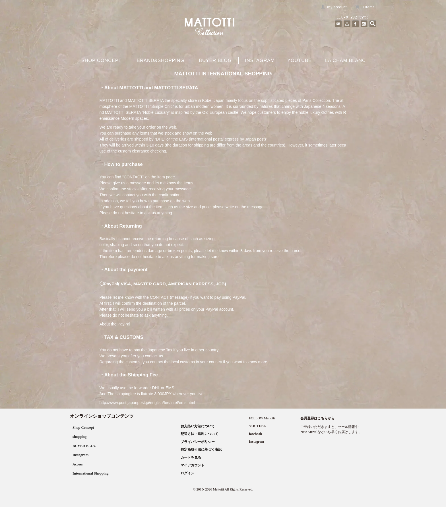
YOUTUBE (299, 60)
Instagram (259, 60)
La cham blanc (345, 60)
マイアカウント (191, 465)
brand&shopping (160, 60)
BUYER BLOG (84, 446)
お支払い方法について (196, 426)
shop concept (101, 60)
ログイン (186, 473)
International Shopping (91, 473)
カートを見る (189, 457)
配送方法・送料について (198, 434)
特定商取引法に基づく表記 (199, 450)
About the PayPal (115, 324)
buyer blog (215, 60)
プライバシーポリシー (196, 442)
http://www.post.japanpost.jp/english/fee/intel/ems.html (147, 402)
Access (77, 464)
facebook (255, 434)
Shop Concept (83, 427)
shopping (79, 436)
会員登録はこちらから (317, 418)
